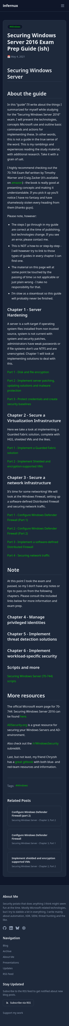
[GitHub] (4, 928)
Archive (7, 951)
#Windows (21, 785)
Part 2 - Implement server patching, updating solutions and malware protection (31, 385)
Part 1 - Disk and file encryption (28, 372)
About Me (8, 957)
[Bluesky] (17, 928)
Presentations (11, 962)
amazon (17, 183)
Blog (5, 945)
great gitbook (24, 762)
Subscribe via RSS (18, 1002)
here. (23, 716)
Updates (8, 968)
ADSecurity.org (17, 725)
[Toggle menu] (62, 5)
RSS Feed (8, 974)
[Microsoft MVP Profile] (24, 928)
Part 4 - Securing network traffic (28, 555)
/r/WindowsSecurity (45, 743)
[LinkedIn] (11, 928)
